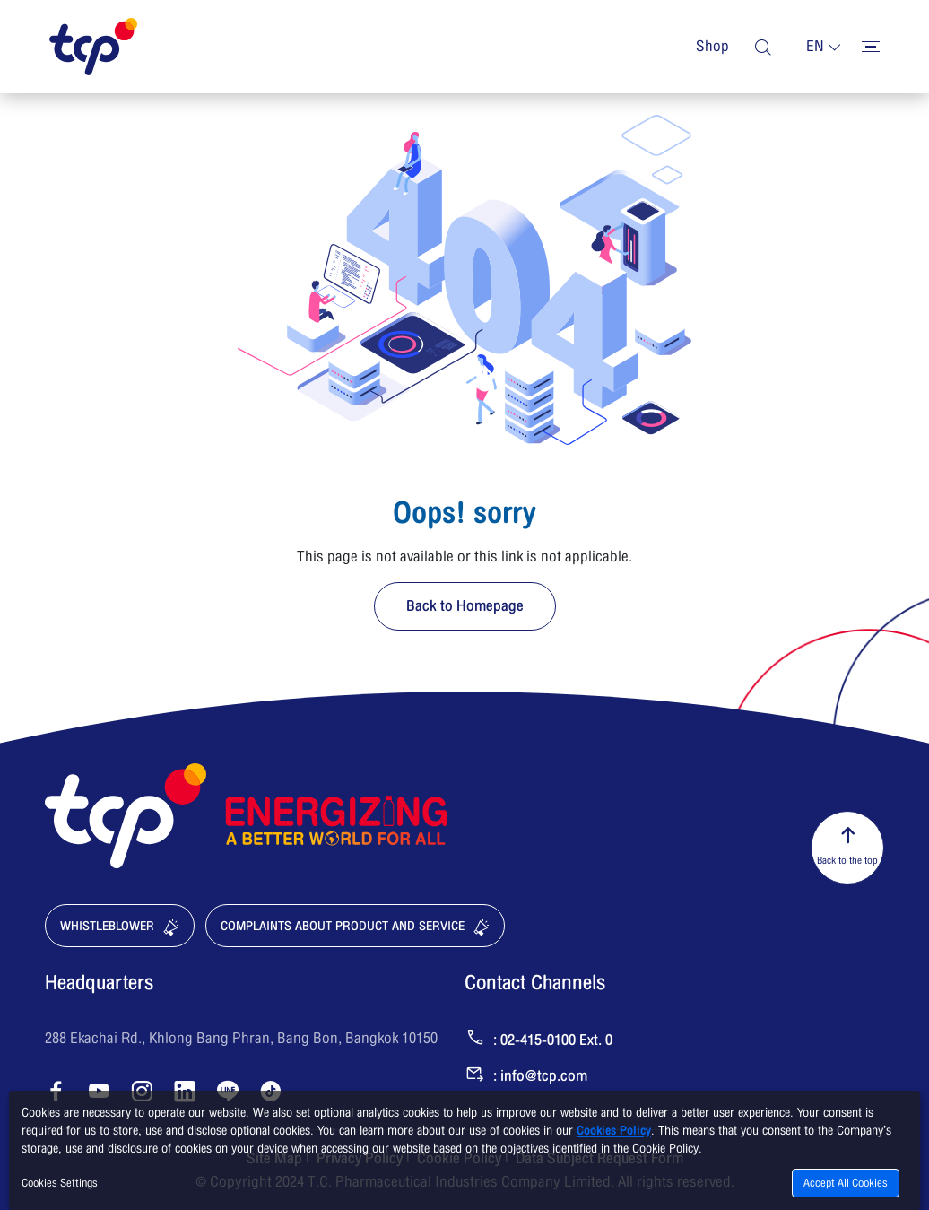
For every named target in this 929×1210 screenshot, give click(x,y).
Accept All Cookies (845, 1183)
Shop (712, 46)
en (815, 46)
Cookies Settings (60, 1183)
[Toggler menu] (871, 47)
